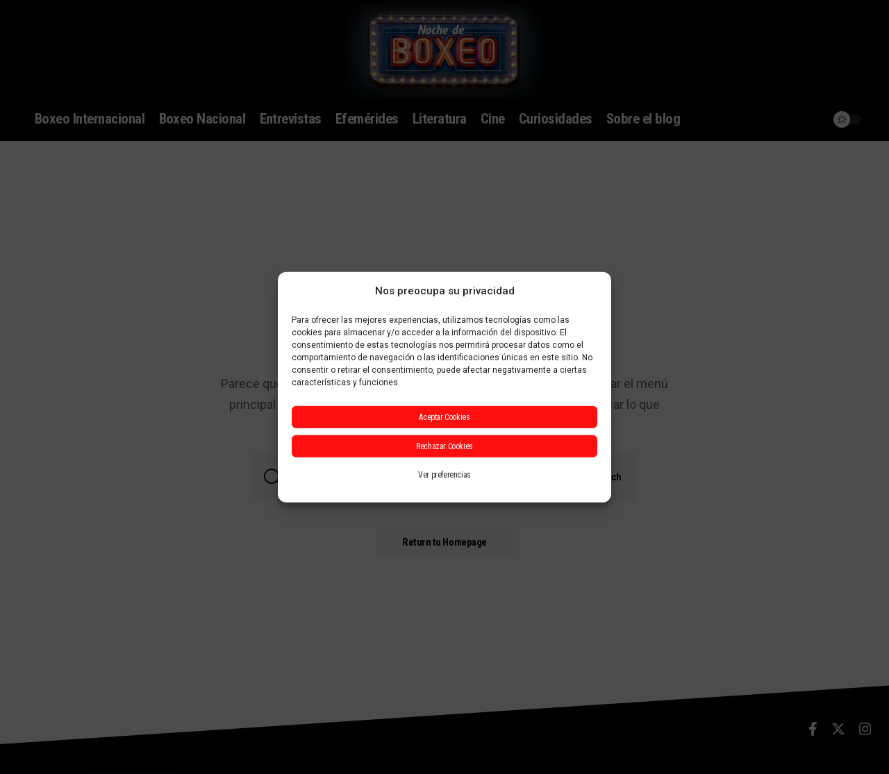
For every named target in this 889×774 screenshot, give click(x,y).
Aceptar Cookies (444, 417)
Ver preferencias (444, 475)
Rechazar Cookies (444, 446)
